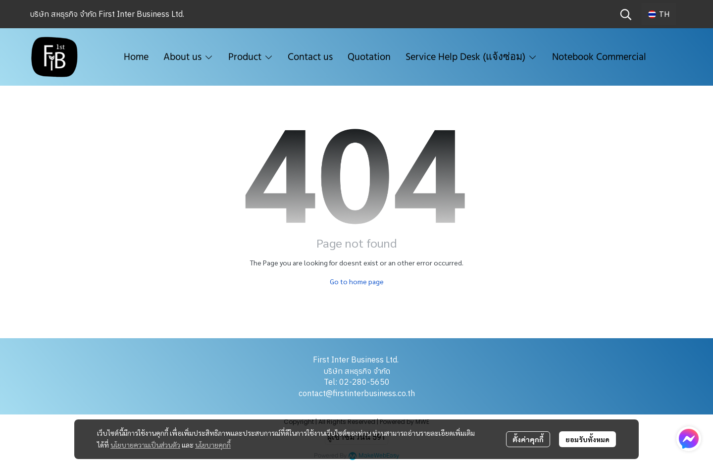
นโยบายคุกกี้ (213, 444)
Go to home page (357, 281)
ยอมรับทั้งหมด (587, 439)
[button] (625, 14)
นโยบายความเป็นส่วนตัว (145, 444)
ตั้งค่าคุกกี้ (528, 439)
